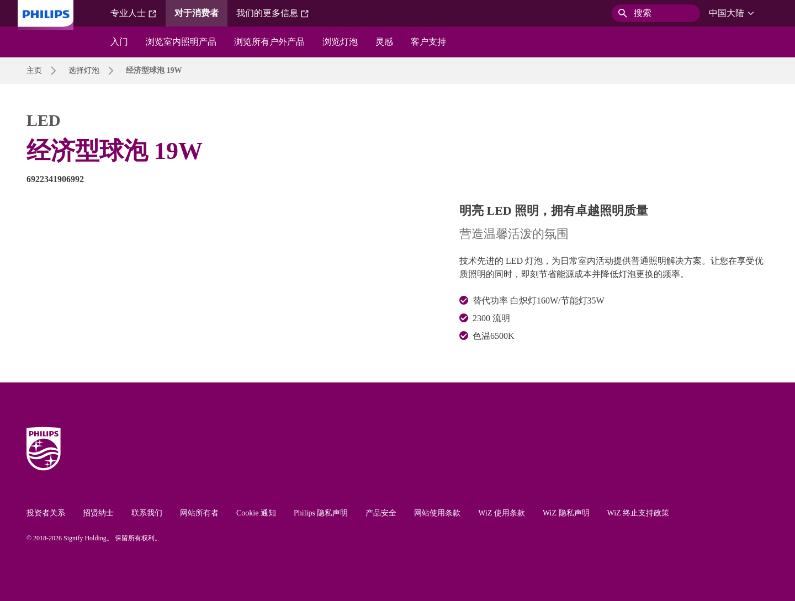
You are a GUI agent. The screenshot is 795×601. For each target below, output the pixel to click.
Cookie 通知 (256, 513)
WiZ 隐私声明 (566, 513)
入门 (119, 41)
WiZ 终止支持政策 (638, 513)
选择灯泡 (83, 70)
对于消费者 (196, 13)
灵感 (384, 41)
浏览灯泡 (340, 41)
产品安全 (380, 513)
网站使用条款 (437, 513)
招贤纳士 (98, 513)
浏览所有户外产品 (269, 41)
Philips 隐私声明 (321, 513)
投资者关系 (45, 513)
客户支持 (428, 41)
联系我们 (146, 513)
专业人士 (133, 13)
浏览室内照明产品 (181, 41)
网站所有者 (199, 513)
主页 (34, 70)
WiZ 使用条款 (501, 513)
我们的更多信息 (272, 13)
